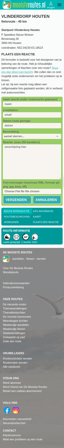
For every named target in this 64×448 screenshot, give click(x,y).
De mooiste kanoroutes (17, 316)
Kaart (37, 216)
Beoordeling (11, 131)
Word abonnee (12, 382)
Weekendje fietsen (14, 329)
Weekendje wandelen (16, 324)
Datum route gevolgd (16, 120)
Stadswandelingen (14, 333)
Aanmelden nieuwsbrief (17, 419)
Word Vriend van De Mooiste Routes (25, 386)
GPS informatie (43, 211)
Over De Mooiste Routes (18, 268)
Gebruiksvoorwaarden (16, 283)
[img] (59, 5)
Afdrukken (11, 222)
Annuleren (46, 200)
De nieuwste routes (14, 304)
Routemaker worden (15, 362)
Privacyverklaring (13, 287)
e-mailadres (10, 110)
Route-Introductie (16, 211)
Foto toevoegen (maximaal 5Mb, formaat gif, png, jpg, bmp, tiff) (31, 184)
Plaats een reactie (46, 222)
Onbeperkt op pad (14, 337)
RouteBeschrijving (17, 216)
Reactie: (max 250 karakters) (21, 142)
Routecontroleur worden (17, 358)
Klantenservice (12, 435)
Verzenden (16, 200)
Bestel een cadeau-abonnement (22, 391)
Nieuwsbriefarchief (14, 423)
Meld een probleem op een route (22, 439)
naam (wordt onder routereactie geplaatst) (30, 99)
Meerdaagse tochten (15, 320)
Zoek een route (12, 341)
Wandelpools (11, 272)
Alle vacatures (11, 366)
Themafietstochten (14, 312)
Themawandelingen (15, 308)
